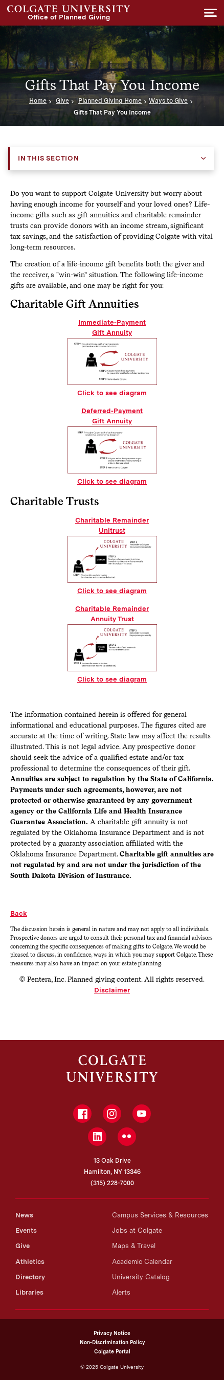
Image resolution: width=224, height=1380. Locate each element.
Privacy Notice (112, 1333)
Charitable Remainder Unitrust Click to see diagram (112, 555)
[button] (210, 13)
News (24, 1215)
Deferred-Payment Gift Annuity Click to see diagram (112, 445)
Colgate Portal (112, 1351)
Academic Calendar (142, 1261)
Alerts (121, 1292)
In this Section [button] (48, 158)
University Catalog (141, 1277)
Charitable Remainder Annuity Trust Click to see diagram (112, 643)
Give (62, 100)
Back (18, 913)
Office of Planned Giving (68, 8)
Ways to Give (168, 100)
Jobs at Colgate (137, 1230)
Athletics (29, 1261)
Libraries (29, 1292)
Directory (30, 1277)
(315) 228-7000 (112, 1183)
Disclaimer (112, 990)
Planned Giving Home (110, 100)
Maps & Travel (133, 1246)
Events (26, 1230)
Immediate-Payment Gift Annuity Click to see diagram (112, 357)
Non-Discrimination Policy (112, 1342)
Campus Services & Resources (160, 1215)
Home (38, 100)
